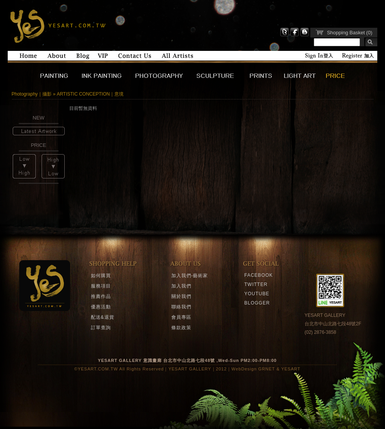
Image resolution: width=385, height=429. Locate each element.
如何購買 (101, 275)
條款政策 (181, 327)
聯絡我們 (181, 307)
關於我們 (181, 296)
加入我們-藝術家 (189, 275)
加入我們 (181, 286)
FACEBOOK (258, 275)
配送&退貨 (102, 317)
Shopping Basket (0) (349, 32)
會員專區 (181, 317)
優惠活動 (101, 307)
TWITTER (256, 284)
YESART (57, 25)
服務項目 (101, 286)
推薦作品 (101, 296)
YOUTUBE (257, 293)
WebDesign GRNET (253, 369)
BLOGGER (257, 303)
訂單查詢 (101, 327)
